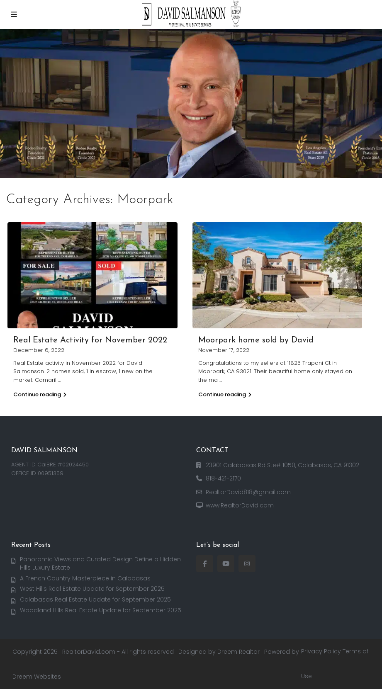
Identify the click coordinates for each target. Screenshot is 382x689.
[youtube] (225, 563)
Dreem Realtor (238, 652)
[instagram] (246, 563)
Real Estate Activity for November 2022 (90, 340)
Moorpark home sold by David (256, 340)
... (59, 380)
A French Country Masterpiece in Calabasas (85, 578)
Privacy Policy (321, 651)
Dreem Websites (36, 676)
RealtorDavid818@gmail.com (248, 492)
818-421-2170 (223, 478)
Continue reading (39, 394)
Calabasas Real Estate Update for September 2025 (95, 599)
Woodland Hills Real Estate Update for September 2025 (100, 610)
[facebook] (204, 563)
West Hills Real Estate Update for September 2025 (92, 589)
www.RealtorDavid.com (240, 505)
